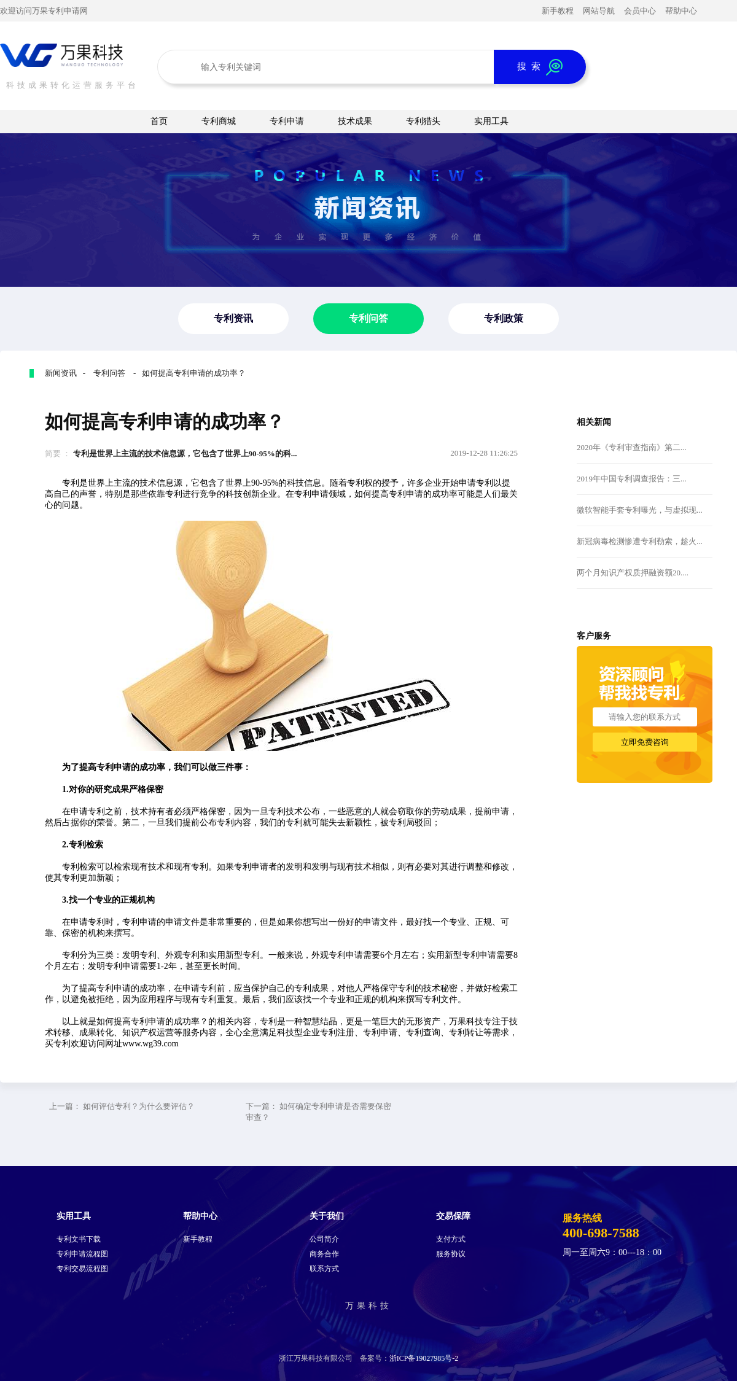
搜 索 (540, 67)
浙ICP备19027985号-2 (424, 1358)
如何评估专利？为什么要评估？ (139, 1106)
